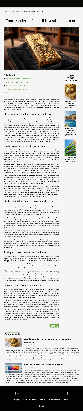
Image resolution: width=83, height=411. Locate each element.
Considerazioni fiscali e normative (16, 93)
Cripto (17, 399)
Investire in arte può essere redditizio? (43, 364)
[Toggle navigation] (5, 3)
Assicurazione (29, 399)
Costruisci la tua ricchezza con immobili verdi (70, 159)
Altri (66, 399)
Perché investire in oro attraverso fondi (17, 82)
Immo (42, 399)
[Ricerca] (39, 393)
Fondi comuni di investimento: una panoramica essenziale (70, 104)
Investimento (13, 11)
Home (5, 11)
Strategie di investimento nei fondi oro (17, 89)
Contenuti (10, 75)
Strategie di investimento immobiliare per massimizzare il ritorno (70, 132)
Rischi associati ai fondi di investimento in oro (19, 86)
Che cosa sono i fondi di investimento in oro (18, 78)
